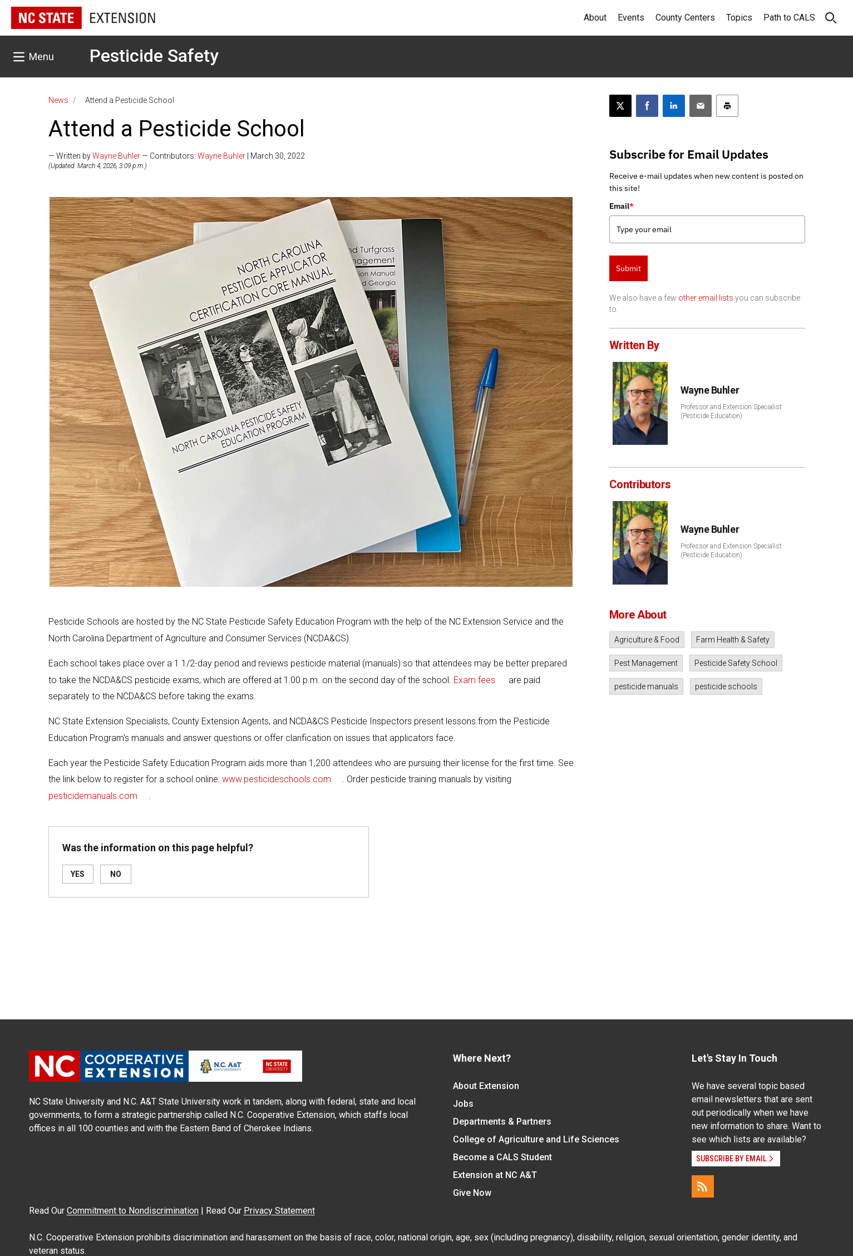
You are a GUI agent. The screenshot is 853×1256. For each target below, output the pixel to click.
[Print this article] (727, 106)
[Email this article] (700, 106)
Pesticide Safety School (735, 663)
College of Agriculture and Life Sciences (536, 1139)
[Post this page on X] (620, 106)
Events (631, 17)
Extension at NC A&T (495, 1175)
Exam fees (474, 680)
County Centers (685, 17)
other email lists (705, 297)
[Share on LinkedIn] (674, 106)
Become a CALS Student (502, 1157)
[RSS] (703, 1186)
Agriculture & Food (646, 639)
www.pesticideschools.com (276, 779)
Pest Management (646, 663)
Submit (628, 268)
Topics (739, 17)
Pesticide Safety (154, 55)
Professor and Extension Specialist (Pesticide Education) (731, 411)
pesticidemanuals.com (92, 796)
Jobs (463, 1103)
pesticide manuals (646, 686)
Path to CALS (789, 17)
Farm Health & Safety (733, 639)
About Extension (486, 1086)
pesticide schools (726, 686)
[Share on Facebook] (647, 106)
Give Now (472, 1193)
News (58, 100)
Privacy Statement (279, 1210)
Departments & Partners (502, 1121)
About (595, 17)
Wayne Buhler (116, 155)
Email (621, 206)
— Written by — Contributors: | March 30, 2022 (176, 155)
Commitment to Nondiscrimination (133, 1210)
